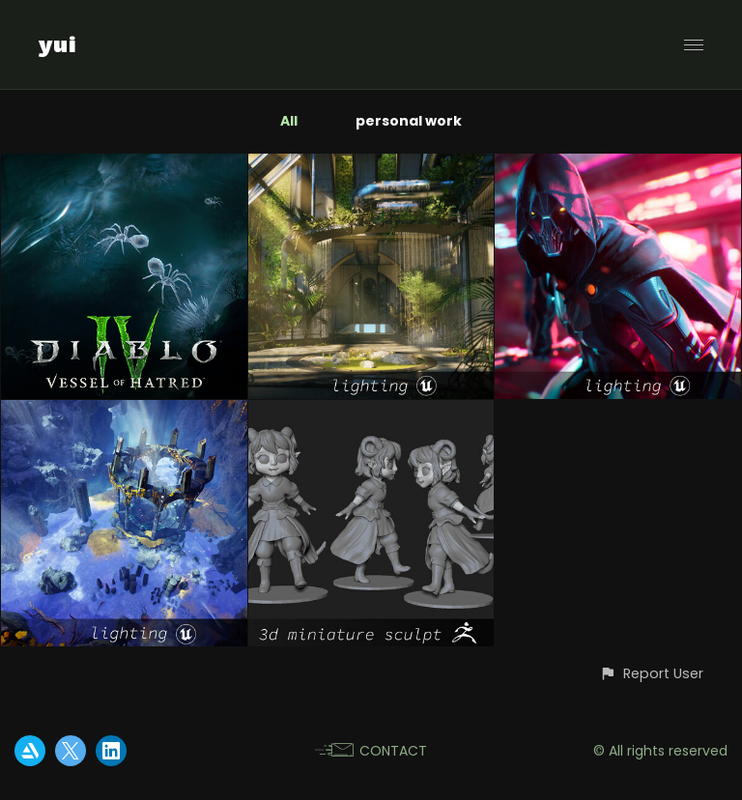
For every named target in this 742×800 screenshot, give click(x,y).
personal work (409, 120)
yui (57, 44)
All (289, 120)
